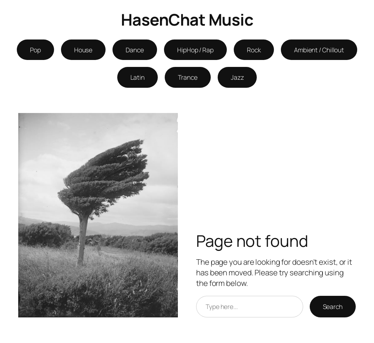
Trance (187, 77)
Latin (137, 77)
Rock (254, 49)
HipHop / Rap (195, 49)
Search (333, 306)
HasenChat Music (187, 19)
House (83, 49)
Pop (35, 49)
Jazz (237, 77)
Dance (135, 49)
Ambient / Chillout (319, 49)
